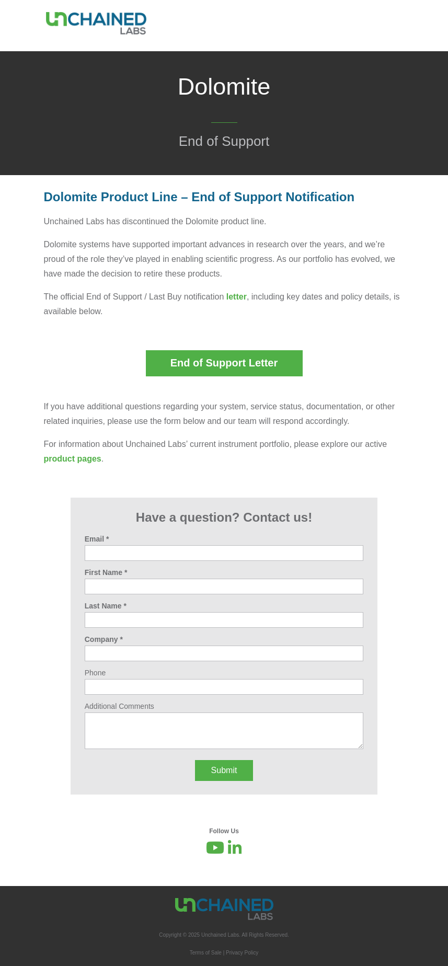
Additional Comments (119, 706)
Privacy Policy (242, 953)
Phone (95, 673)
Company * (104, 639)
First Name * (106, 572)
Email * (97, 539)
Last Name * (106, 606)
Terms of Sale (206, 953)
